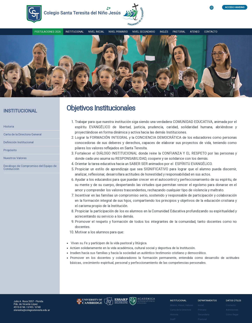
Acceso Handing (234, 7)
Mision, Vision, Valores (181, 305)
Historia (9, 126)
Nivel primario (118, 31)
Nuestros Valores (15, 158)
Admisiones (232, 309)
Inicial (201, 305)
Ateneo (195, 31)
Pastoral (179, 31)
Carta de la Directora (180, 309)
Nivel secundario (143, 31)
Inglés (164, 31)
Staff (172, 319)
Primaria (202, 309)
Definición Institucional (19, 142)
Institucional (74, 31)
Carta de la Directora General (22, 134)
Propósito (10, 150)
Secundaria (203, 314)
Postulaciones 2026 (48, 31)
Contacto (210, 31)
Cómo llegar (232, 314)
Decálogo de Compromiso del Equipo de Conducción (30, 167)
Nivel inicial (96, 31)
